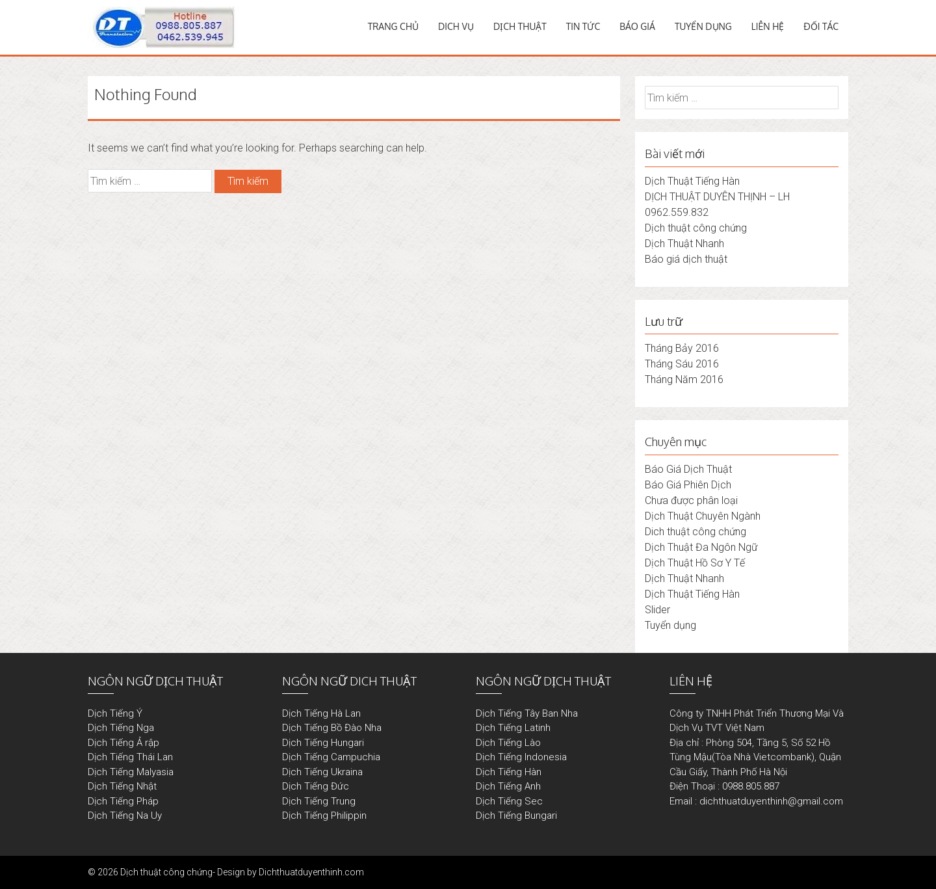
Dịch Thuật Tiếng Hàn (692, 181)
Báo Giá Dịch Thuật (688, 469)
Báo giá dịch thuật (686, 259)
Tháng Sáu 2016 (682, 364)
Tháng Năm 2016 (684, 379)
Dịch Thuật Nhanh (684, 243)
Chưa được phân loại (691, 500)
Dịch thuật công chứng (696, 228)
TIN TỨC (583, 26)
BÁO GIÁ (637, 26)
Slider (657, 610)
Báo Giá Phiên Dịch (688, 485)
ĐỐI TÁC (820, 26)
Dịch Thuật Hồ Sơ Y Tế (695, 563)
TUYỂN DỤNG (703, 26)
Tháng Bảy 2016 (682, 348)
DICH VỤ (456, 26)
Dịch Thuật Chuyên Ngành (702, 516)
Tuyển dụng (670, 625)
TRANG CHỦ (393, 26)
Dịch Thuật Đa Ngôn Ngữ (701, 547)
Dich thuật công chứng (695, 531)
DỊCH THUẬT (520, 26)
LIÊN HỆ (768, 26)
